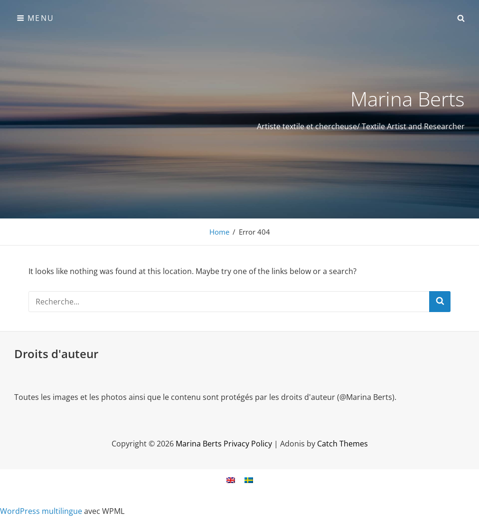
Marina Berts (407, 98)
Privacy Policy (248, 443)
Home (219, 232)
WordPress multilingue (41, 511)
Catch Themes (342, 443)
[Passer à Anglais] (231, 480)
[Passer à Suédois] (249, 480)
